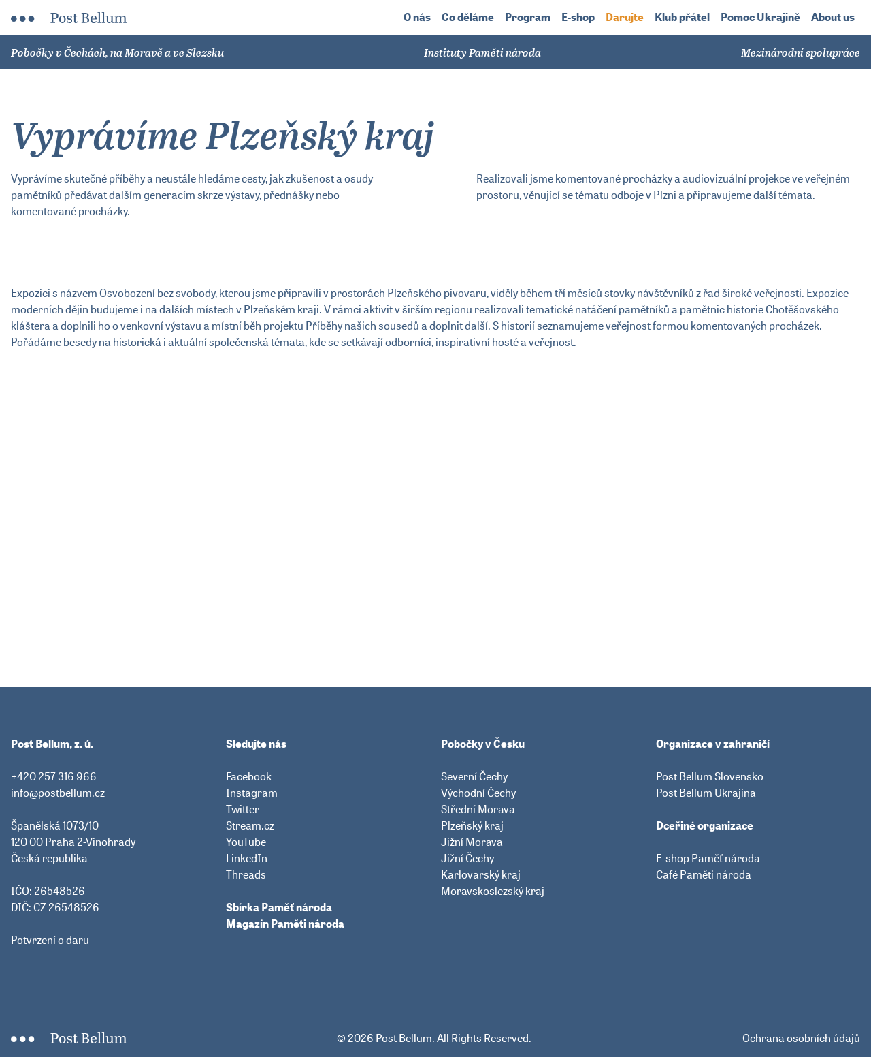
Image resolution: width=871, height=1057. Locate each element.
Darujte (625, 17)
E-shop (578, 17)
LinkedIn (246, 858)
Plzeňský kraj (472, 825)
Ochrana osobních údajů (801, 1037)
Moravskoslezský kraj (492, 890)
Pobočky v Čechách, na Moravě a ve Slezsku (117, 52)
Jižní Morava (472, 841)
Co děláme (468, 17)
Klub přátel (682, 17)
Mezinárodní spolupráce (800, 52)
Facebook (249, 776)
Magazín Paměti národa (285, 923)
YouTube (246, 841)
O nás (417, 17)
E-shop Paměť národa (708, 858)
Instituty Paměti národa (482, 52)
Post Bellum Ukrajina (706, 792)
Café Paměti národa (703, 874)
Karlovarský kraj (481, 874)
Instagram (252, 792)
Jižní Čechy (467, 858)
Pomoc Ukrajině (760, 17)
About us (833, 17)
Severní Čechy (474, 776)
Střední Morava (478, 809)
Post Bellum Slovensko (709, 776)
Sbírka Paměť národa (279, 907)
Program (527, 17)
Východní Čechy (478, 792)
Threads (246, 874)
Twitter (242, 809)
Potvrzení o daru (50, 939)
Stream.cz (250, 825)
